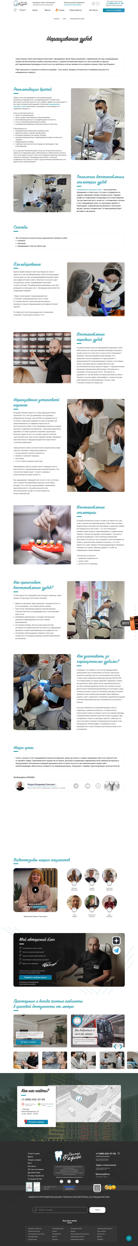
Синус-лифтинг (101, 1231)
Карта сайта (46, 1189)
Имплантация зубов (34, 1231)
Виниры (73, 1231)
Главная (56, 19)
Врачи (30, 1156)
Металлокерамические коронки (80, 1234)
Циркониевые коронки (77, 1239)
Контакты (32, 1166)
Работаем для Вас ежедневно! (74, 2)
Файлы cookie (46, 1187)
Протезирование (33, 1236)
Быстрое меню (70, 1221)
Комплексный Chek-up (34, 1228)
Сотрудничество (35, 1179)
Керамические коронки (77, 1236)
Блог (64, 19)
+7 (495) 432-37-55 (33, 1099)
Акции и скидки (34, 1160)
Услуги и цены (34, 1153)
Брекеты (99, 1236)
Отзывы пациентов (36, 1176)
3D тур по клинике (36, 1169)
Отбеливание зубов (58, 1228)
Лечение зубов (32, 1239)
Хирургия (55, 1239)
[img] (93, 3)
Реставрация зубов (76, 1228)
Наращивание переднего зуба (89, 190)
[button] (114, 10)
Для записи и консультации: (115, 1)
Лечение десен (56, 1234)
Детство (54, 1236)
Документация (34, 1172)
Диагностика (101, 1234)
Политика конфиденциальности (50, 1186)
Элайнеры (100, 1239)
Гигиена (54, 1231)
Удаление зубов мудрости (104, 1228)
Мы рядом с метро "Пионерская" (44, 2)
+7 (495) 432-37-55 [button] (114, 3)
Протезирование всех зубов (36, 1234)
